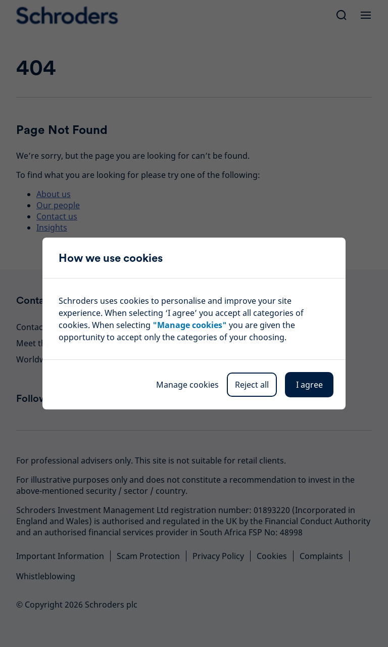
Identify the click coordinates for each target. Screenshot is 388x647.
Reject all (252, 384)
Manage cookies (187, 384)
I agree (309, 384)
